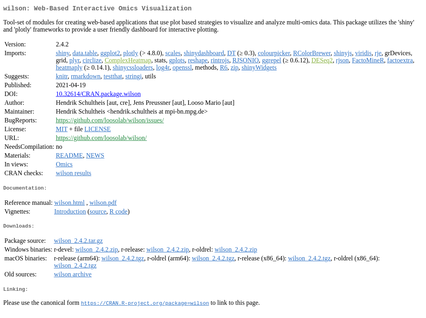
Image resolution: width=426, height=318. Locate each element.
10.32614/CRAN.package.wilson (98, 95)
